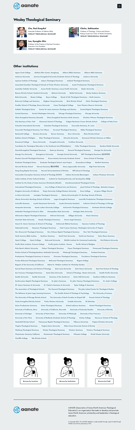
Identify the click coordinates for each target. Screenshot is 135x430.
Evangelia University (57, 142)
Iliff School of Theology (81, 170)
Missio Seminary (92, 215)
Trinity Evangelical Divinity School (27, 301)
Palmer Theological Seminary (53, 248)
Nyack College (20, 240)
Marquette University (23, 207)
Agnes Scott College (23, 72)
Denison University (40, 134)
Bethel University (76, 93)
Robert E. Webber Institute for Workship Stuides (66, 264)
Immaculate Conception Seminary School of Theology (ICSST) (38, 175)
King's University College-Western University (59, 191)
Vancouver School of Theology (106, 318)
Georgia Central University (67, 154)
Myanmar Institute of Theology (93, 224)
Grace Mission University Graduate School (64, 158)
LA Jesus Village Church (103, 191)
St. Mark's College (110, 281)
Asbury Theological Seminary (52, 81)
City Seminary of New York (25, 121)
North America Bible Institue (26, 236)
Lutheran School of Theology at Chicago (98, 203)
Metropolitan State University (58, 211)
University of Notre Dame (45, 313)
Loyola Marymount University (44, 203)
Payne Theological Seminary (78, 248)
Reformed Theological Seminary (61, 260)
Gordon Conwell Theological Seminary (29, 158)
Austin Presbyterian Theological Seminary (87, 85)
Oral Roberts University (109, 240)
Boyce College (51, 97)
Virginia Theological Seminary (26, 326)
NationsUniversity (21, 228)
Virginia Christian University (102, 322)
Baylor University (87, 89)
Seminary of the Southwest (59, 277)
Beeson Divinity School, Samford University (31, 93)
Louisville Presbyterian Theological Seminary (95, 199)
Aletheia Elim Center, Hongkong (46, 72)
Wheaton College (80, 334)
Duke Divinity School (91, 134)
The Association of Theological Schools (29, 289)
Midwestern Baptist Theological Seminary (30, 215)
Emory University (39, 142)
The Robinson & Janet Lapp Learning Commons (33, 293)
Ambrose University (22, 76)
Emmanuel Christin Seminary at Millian (96, 138)
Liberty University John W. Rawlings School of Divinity (82, 195)
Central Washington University (43, 113)
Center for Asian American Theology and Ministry (57, 109)
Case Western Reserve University (89, 105)
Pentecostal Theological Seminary (105, 248)
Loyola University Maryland (69, 203)
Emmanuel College (22, 142)
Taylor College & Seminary (84, 285)
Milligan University (75, 215)
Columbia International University (27, 125)
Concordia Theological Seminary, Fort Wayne (32, 130)
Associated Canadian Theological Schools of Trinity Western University (41, 85)
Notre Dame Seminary (106, 236)
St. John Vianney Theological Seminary (84, 281)
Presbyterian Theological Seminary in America (32, 256)
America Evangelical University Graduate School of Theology (56, 76)
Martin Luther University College (47, 207)
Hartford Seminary (102, 162)
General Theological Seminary (79, 150)
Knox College (85, 191)
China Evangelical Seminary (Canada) (29, 117)
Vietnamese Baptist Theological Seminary (53, 322)
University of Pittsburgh (67, 313)
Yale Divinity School (39, 338)
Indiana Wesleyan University (103, 175)
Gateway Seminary (57, 150)
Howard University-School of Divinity (55, 170)
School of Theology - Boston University (81, 273)
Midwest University (57, 215)
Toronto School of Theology (99, 297)
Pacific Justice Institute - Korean (60, 244)
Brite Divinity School (74, 101)
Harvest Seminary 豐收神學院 (48, 166)
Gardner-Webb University (109, 146)
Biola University (21, 97)
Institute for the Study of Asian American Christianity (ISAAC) (38, 183)
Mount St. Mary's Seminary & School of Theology (33, 224)
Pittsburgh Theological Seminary (75, 252)
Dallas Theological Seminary (91, 130)
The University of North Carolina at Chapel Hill (67, 297)
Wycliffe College (21, 338)
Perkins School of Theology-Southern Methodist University (37, 252)
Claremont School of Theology (50, 121)
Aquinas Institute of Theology (26, 81)
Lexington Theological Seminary (46, 195)
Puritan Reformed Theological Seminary (30, 260)
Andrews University (90, 76)
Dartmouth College (22, 134)
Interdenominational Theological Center (80, 183)
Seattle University (21, 277)
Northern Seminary (47, 236)
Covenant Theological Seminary (65, 130)
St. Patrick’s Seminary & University (57, 285)
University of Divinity (105, 309)
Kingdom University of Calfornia (27, 191)
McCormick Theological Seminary (75, 207)
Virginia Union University (50, 326)
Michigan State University (82, 211)
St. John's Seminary (59, 281)
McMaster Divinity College (102, 207)
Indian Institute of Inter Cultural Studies (30, 179)
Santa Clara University (54, 273)
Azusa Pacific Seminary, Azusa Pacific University (59, 89)
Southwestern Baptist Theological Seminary (31, 281)
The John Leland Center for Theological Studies (96, 289)
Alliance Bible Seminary (71, 72)
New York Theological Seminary (95, 232)
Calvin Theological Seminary (96, 101)
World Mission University (100, 334)
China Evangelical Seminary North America (63, 117)
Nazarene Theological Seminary (44, 228)
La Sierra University (22, 195)
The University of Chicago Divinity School (30, 297)
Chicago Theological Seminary (70, 113)
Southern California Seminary (104, 277)
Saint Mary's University (83, 269)
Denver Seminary (57, 134)
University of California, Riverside (53, 309)
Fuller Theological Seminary (85, 146)
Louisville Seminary (22, 203)
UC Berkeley (90, 301)
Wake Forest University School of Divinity (79, 326)
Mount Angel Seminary (72, 219)
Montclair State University (24, 219)
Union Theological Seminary (51, 305)
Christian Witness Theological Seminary (98, 117)
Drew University (74, 134)
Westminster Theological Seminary (57, 334)
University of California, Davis (26, 309)
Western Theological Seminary (98, 330)
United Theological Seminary (100, 305)
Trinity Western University (54, 301)
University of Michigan (23, 313)
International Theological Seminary (28, 187)
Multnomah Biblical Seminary (67, 224)
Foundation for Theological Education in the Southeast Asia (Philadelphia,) (43, 146)
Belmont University (59, 93)
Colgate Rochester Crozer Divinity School (81, 121)
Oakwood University (52, 240)
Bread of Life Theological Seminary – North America (80, 97)
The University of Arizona (102, 293)
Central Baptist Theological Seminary (94, 109)
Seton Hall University (81, 277)
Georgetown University (44, 154)
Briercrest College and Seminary (27, 101)
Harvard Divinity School (24, 166)
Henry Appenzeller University (74, 166)
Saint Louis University (63, 269)
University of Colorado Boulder (81, 309)
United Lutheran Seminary (76, 305)
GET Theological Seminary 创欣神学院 (95, 154)
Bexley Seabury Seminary (96, 93)
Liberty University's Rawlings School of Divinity (32, 199)
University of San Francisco (90, 313)
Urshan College (85, 318)
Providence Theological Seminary (94, 256)
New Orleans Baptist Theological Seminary (63, 232)
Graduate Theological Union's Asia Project (56, 162)
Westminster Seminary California (27, 334)
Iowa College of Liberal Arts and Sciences (61, 187)
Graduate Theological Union (25, 162)
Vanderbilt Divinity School (25, 322)
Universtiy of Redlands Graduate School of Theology (55, 318)
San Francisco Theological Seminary (28, 273)
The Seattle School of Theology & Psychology (72, 293)
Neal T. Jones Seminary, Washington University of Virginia (81, 228)
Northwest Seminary (86, 236)
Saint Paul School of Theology (107, 269)
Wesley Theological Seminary (54, 330)
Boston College (36, 97)
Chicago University (92, 113)
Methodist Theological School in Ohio (29, 211)
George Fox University (102, 150)
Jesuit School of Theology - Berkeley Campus (97, 187)
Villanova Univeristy (80, 322)
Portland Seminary (98, 252)
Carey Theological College (63, 105)
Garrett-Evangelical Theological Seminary (30, 150)
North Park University (67, 236)
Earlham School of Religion (25, 138)
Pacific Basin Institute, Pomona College (29, 244)
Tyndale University (75, 301)
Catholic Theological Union (25, 109)
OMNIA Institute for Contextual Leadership (80, 240)
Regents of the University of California (29, 264)
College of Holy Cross (109, 121)
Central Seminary (21, 113)
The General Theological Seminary (61, 289)
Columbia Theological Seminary (56, 125)
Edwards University (71, 138)
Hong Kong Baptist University (26, 170)
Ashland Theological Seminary (78, 81)
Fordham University (76, 142)
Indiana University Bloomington (77, 175)
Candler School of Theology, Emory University (32, 105)
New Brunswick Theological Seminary (29, 232)
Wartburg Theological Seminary (27, 330)
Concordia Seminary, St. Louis (83, 125)
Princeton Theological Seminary (66, 256)
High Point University (97, 166)
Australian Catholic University (26, 89)
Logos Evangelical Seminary (64, 199)
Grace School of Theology (94, 158)
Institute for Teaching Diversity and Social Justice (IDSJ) (69, 179)
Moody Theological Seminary (49, 219)
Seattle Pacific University (108, 273)
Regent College (83, 260)
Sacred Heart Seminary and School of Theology (33, 269)
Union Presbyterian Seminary (26, 305)
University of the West (23, 318)
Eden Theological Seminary (49, 138)
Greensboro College (83, 162)
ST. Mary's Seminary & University (27, 285)
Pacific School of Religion (85, 244)
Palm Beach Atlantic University (26, 248)
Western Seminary (76, 330)
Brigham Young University (53, 101)
